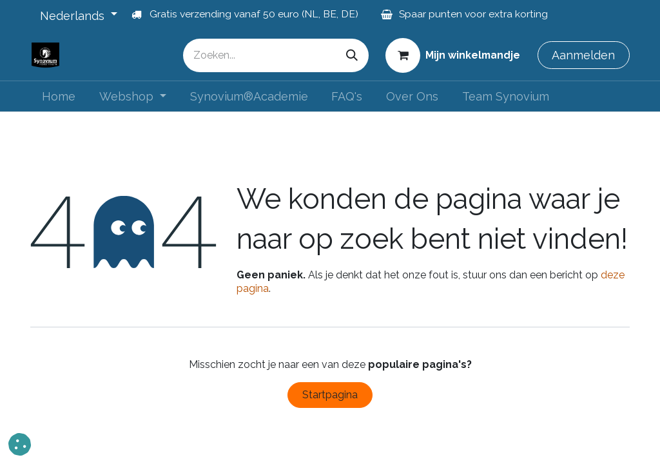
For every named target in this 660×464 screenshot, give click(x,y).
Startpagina (330, 395)
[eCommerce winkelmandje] (453, 54)
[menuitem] (59, 96)
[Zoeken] (352, 55)
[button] (19, 444)
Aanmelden (583, 55)
